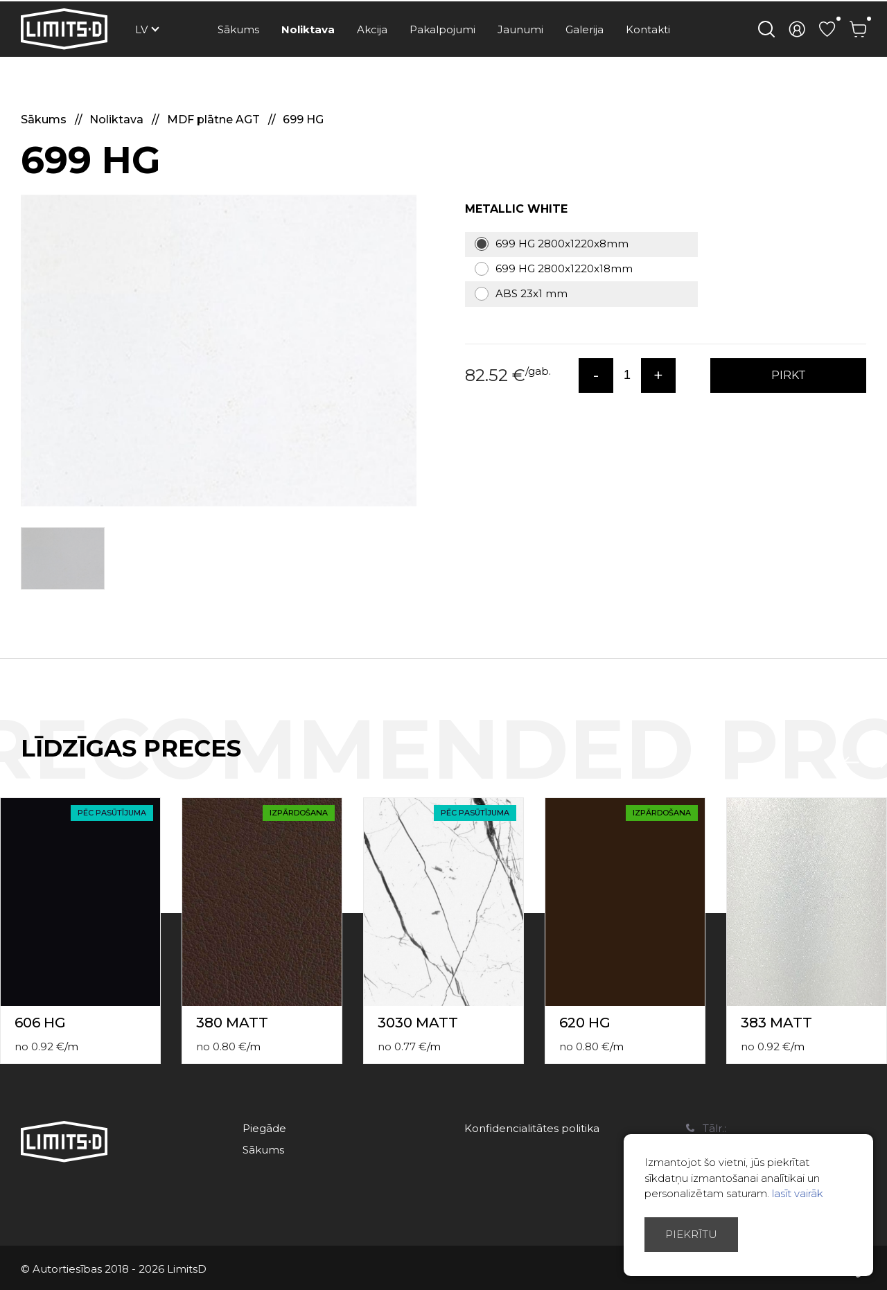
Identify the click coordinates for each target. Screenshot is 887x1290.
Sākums (238, 29)
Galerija (584, 29)
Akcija (372, 29)
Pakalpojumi (442, 29)
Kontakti (648, 29)
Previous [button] (851, 763)
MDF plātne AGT (215, 119)
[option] (218, 350)
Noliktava (308, 29)
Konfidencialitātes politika (531, 1128)
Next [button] (878, 763)
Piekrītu (691, 1234)
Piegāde (264, 1128)
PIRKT (788, 375)
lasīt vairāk (797, 1193)
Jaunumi (520, 29)
